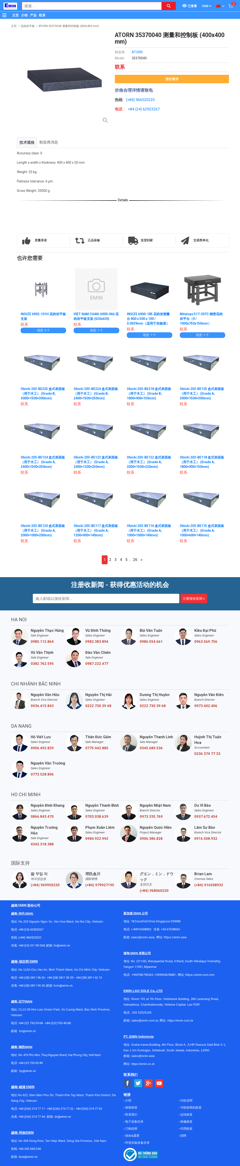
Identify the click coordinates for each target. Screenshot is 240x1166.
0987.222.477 (96, 664)
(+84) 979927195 (99, 885)
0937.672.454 (205, 816)
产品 (33, 15)
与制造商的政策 (191, 1107)
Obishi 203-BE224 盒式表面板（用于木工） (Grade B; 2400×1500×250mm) (96, 393)
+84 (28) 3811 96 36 (32, 977)
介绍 (24, 15)
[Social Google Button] (149, 1083)
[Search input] (89, 6)
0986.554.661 (151, 642)
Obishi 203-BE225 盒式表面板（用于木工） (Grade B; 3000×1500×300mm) (43, 393)
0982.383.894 (96, 642)
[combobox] (89, 6)
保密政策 (130, 1107)
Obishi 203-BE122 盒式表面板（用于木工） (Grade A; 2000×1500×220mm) (149, 462)
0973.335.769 (151, 816)
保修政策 (186, 1121)
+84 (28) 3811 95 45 (32, 985)
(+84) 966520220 (30, 937)
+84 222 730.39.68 (31, 1023)
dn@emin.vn (62, 1116)
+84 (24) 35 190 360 (32, 945)
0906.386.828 (151, 839)
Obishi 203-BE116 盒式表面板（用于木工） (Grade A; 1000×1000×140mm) (149, 530)
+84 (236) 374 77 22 (60, 1108)
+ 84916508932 (141, 929)
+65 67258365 (170, 929)
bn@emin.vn (27, 1031)
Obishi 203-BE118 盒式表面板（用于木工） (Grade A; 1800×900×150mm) (202, 462)
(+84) (131, 100)
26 (135, 559)
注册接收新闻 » (194, 598)
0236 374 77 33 (207, 754)
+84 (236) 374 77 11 (32, 1108)
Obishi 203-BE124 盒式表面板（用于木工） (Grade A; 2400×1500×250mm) (43, 462)
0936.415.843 (42, 706)
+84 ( (132, 109)
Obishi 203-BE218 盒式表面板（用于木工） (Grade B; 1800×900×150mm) (149, 393)
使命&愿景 (131, 1135)
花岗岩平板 (28, 26)
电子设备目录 (133, 1121)
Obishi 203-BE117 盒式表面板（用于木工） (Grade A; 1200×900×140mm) (96, 530)
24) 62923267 (148, 109)
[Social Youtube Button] (159, 1083)
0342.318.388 (42, 844)
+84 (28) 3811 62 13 (89, 977)
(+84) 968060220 (154, 891)
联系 (42, 15)
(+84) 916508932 (208, 885)
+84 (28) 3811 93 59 (60, 977)
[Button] (4, 15)
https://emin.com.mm (199, 975)
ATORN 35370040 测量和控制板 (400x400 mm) (69, 26)
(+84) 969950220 (45, 885)
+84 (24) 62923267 (31, 929)
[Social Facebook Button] (128, 1083)
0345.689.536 (151, 748)
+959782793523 (142, 975)
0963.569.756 (205, 642)
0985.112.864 (42, 642)
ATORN (137, 52)
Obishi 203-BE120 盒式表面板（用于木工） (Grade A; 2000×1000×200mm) (43, 530)
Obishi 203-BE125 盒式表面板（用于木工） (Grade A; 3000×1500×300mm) (202, 393)
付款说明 (186, 1100)
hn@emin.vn (62, 945)
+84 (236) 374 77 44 (32, 1116)
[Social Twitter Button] (138, 1083)
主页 (15, 15)
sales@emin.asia (142, 937)
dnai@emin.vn (28, 1156)
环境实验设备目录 (137, 1142)
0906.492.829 (42, 748)
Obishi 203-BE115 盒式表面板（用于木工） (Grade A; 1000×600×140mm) (202, 530)
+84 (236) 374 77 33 (89, 1108)
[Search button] (169, 6)
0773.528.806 (42, 774)
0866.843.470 (42, 816)
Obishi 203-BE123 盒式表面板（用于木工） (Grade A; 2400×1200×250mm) (96, 462)
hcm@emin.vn (63, 985)
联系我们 (130, 1114)
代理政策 (186, 1128)
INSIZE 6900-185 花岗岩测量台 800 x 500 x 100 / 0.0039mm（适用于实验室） (148, 318)
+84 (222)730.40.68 (58, 1023)
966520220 (145, 100)
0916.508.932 (205, 839)
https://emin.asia (175, 937)
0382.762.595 (42, 664)
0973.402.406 (205, 706)
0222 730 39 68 (98, 706)
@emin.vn (29, 1071)
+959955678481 (165, 975)
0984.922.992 (96, 839)
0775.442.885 (96, 748)
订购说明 (130, 1128)
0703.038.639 (96, 816)
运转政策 (186, 1114)
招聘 (183, 1135)
